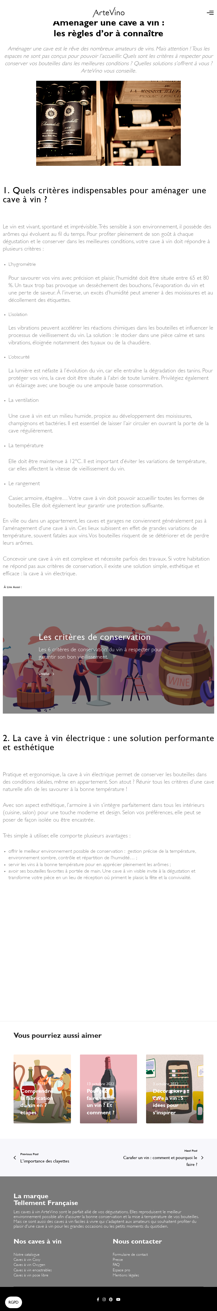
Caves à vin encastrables (33, 1270)
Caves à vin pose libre (31, 1275)
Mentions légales (126, 1275)
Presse (118, 1260)
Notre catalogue (27, 1255)
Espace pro (121, 1270)
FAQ (116, 1265)
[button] (13, 1302)
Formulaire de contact (130, 1255)
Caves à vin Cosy (27, 1260)
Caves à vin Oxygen (29, 1265)
